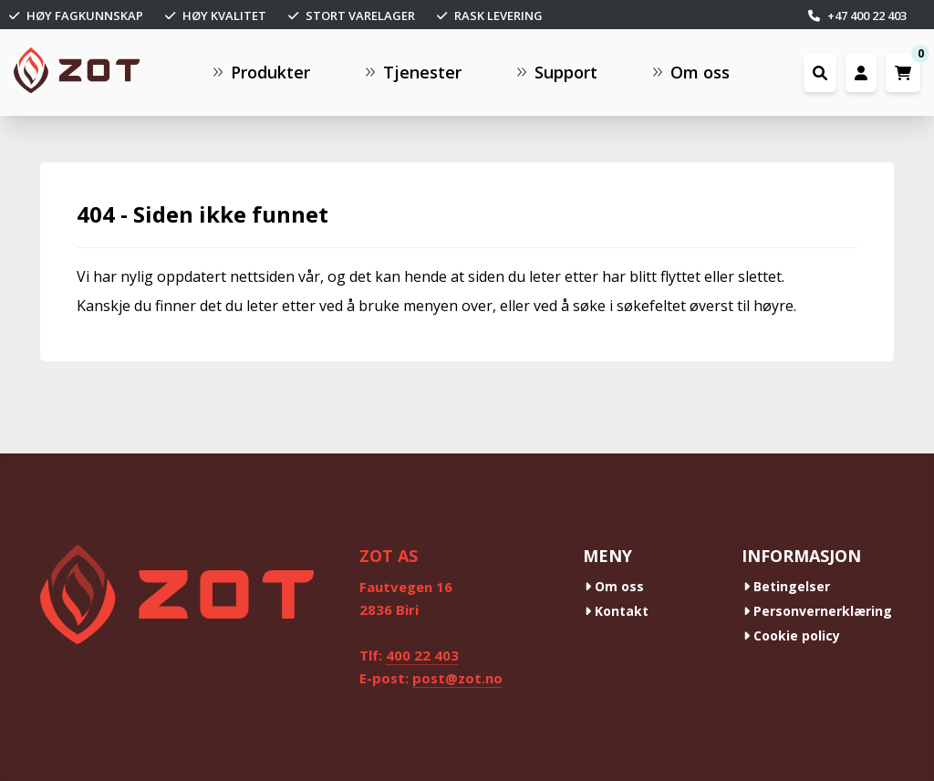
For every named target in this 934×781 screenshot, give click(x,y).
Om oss (614, 586)
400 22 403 (422, 655)
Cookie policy (791, 635)
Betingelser (786, 586)
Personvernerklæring (817, 611)
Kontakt (617, 611)
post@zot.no (457, 678)
